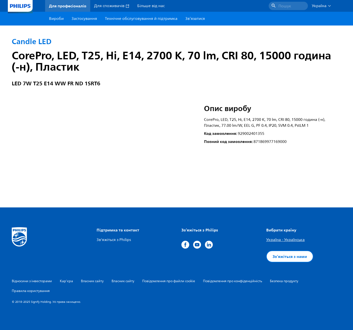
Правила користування (31, 291)
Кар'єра (66, 281)
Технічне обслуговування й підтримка (141, 18)
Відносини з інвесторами (32, 281)
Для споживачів (111, 6)
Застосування (84, 18)
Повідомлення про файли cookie (168, 281)
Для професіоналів (67, 6)
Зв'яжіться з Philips (114, 240)
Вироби (56, 18)
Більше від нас (151, 6)
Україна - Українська (285, 240)
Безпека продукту (284, 281)
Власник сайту (92, 281)
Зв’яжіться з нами (290, 256)
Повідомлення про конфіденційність (232, 281)
